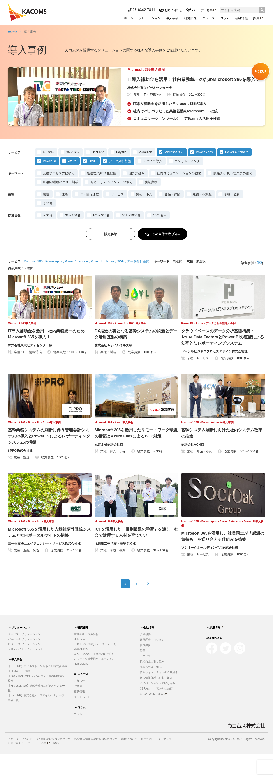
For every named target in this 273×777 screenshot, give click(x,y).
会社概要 (145, 657)
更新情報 (79, 714)
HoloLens (80, 662)
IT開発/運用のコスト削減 (60, 205)
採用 (258, 18)
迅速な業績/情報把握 (101, 196)
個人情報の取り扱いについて (53, 762)
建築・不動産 (202, 217)
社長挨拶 (145, 668)
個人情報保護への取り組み (156, 700)
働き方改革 (136, 196)
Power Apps (204, 175)
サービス (117, 217)
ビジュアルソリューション (24, 667)
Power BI (49, 184)
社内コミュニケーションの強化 (179, 196)
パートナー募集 (201, 10)
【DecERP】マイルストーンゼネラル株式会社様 (37, 689)
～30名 (48, 238)
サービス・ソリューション (24, 657)
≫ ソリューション (19, 650)
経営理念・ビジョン (152, 662)
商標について (129, 762)
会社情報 (241, 18)
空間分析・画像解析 (86, 657)
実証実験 (151, 205)
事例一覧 (13, 723)
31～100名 (72, 238)
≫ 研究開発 (81, 650)
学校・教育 (232, 217)
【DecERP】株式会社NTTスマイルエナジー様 (36, 718)
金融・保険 (172, 217)
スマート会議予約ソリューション (94, 681)
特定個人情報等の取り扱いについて (96, 762)
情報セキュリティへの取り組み (159, 695)
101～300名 (101, 238)
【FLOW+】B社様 (19, 693)
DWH (92, 184)
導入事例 (172, 18)
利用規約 (146, 762)
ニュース (208, 18)
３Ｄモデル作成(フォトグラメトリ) (95, 667)
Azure (72, 184)
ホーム (128, 18)
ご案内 (78, 709)
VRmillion (145, 175)
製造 (46, 217)
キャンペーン (82, 720)
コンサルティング (187, 184)
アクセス (145, 678)
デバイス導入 (152, 184)
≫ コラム (80, 730)
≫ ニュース (81, 697)
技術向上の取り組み (153, 684)
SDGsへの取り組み (153, 716)
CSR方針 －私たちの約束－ (157, 711)
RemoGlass (81, 686)
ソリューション (150, 18)
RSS (56, 766)
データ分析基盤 (120, 184)
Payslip (121, 175)
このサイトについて (20, 762)
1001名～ (159, 238)
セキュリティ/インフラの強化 (111, 205)
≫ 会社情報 (147, 650)
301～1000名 (131, 238)
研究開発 (190, 18)
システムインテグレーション (25, 671)
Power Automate (236, 175)
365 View (72, 175)
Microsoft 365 (173, 175)
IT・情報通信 (89, 217)
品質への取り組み (151, 689)
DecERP (98, 175)
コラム (225, 18)
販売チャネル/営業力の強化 (232, 196)
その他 (47, 226)
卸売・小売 (144, 217)
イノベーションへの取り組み (157, 706)
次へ (147, 606)
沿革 (142, 673)
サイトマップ (163, 762)
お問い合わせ (170, 10)
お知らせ (79, 703)
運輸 (65, 217)
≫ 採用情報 (214, 650)
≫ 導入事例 (15, 682)
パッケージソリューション (24, 662)
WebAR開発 (81, 671)
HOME (12, 31)
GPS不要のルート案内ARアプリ (93, 676)
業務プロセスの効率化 (58, 196)
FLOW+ (48, 175)
